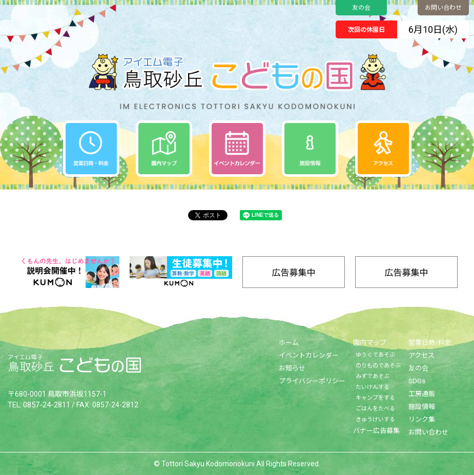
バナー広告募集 (376, 431)
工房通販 (421, 394)
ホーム (289, 342)
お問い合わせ (443, 7)
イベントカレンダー (309, 355)
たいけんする (372, 387)
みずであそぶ (372, 376)
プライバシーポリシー (312, 381)
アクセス (421, 355)
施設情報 (421, 406)
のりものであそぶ (378, 365)
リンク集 (421, 419)
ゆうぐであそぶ (375, 355)
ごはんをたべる (375, 408)
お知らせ (292, 368)
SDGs (416, 381)
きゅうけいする (375, 419)
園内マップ (369, 342)
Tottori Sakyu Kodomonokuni (208, 464)
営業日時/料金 (429, 342)
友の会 (361, 7)
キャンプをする (375, 398)
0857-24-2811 (46, 404)
